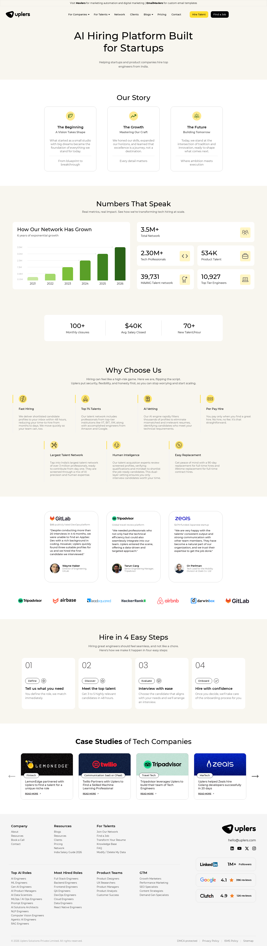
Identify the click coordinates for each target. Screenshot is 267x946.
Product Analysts (107, 890)
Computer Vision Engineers (27, 915)
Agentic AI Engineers (23, 919)
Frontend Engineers (66, 886)
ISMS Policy (231, 941)
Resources (17, 835)
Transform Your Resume (111, 839)
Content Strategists (151, 890)
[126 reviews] (226, 895)
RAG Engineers (20, 923)
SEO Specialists (149, 886)
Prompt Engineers (22, 903)
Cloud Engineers (64, 899)
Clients (134, 14)
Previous (12, 776)
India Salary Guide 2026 (68, 852)
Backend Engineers (65, 882)
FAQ (99, 848)
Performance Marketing (154, 882)
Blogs (147, 14)
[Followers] (226, 864)
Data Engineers (63, 903)
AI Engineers (18, 878)
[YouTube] (239, 848)
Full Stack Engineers (66, 878)
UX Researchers (106, 882)
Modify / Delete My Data (111, 852)
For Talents (100, 14)
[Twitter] (247, 848)
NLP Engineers (20, 911)
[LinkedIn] (232, 848)
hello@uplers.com (242, 840)
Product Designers (108, 878)
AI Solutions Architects (24, 907)
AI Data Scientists (21, 895)
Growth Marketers (150, 878)
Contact (176, 14)
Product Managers (108, 886)
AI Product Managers (23, 890)
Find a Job (219, 14)
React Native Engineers (68, 907)
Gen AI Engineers (21, 886)
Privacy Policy (210, 941)
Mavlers (80, 3)
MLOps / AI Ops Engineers (26, 899)
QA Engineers (62, 890)
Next (255, 776)
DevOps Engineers (65, 895)
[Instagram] (254, 848)
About (14, 831)
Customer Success (108, 895)
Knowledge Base (107, 844)
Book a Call (18, 839)
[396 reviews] (226, 880)
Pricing (162, 14)
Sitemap (248, 941)
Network (119, 14)
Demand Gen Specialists (154, 895)
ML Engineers (19, 882)
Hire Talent (199, 14)
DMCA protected (187, 941)
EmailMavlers (154, 3)
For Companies (77, 14)
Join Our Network (107, 831)
